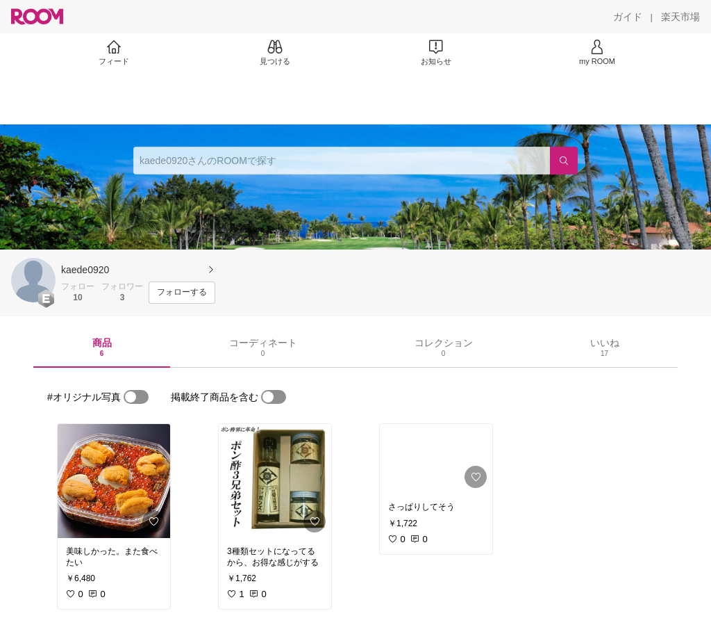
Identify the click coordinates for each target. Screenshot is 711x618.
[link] (114, 481)
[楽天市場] (680, 16)
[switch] (136, 397)
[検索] (564, 160)
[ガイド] (627, 16)
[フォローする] (182, 293)
